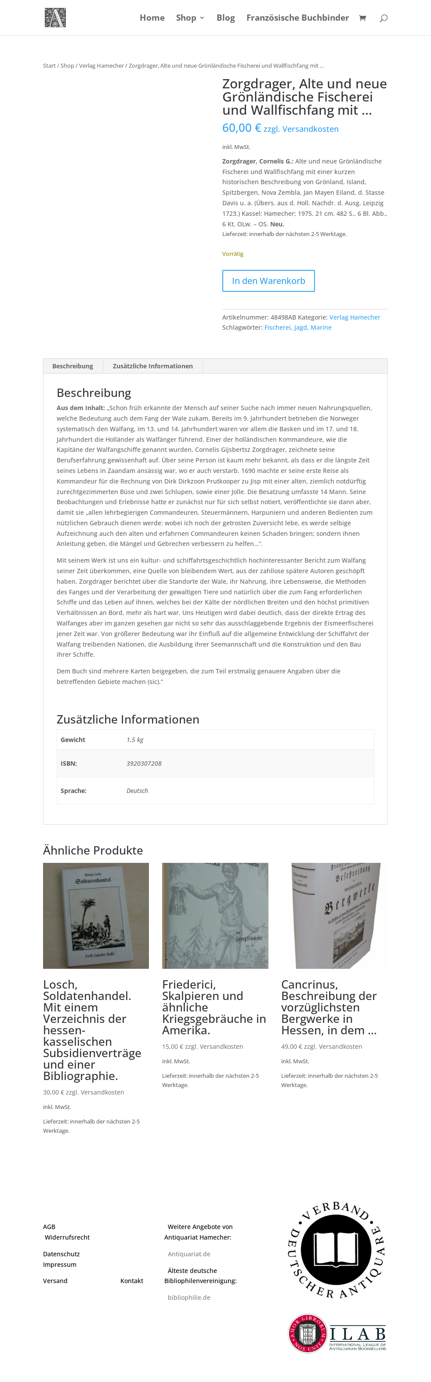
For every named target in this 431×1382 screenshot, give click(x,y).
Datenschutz (61, 1254)
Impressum (59, 1264)
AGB (49, 1226)
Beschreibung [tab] (72, 366)
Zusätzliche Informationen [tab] (153, 366)
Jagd (300, 327)
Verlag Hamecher (101, 65)
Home (152, 19)
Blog (226, 19)
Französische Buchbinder (297, 19)
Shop (186, 19)
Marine (321, 327)
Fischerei (277, 327)
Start (49, 65)
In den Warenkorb (268, 281)
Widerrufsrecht (67, 1237)
